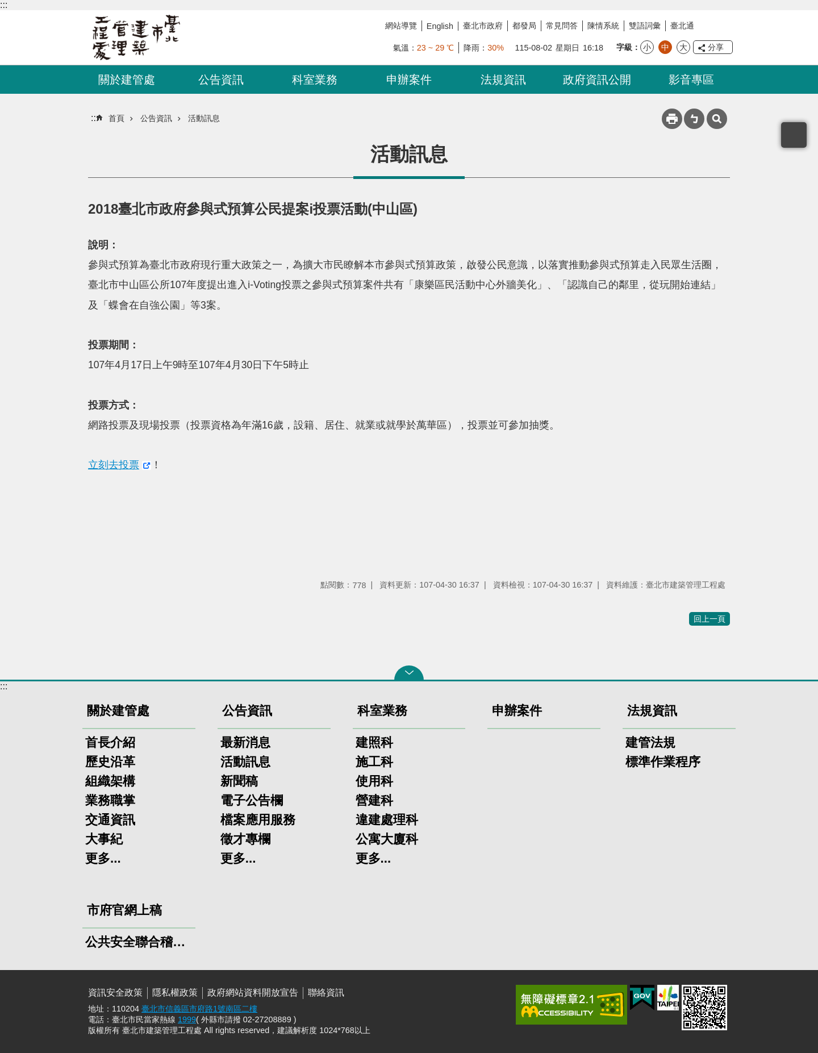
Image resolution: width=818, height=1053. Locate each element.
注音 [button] (694, 119)
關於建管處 (126, 79)
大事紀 (104, 839)
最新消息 (245, 742)
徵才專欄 (245, 839)
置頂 (794, 135)
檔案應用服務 (257, 820)
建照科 (374, 742)
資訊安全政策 (115, 992)
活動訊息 (204, 118)
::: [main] (94, 118)
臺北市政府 (483, 25)
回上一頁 (709, 618)
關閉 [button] (409, 672)
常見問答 (562, 25)
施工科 (374, 762)
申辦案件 (409, 79)
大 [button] (683, 47)
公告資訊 (221, 79)
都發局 (524, 25)
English (440, 26)
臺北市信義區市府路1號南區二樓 (199, 1008)
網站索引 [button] (717, 119)
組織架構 (110, 781)
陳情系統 (603, 25)
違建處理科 (387, 820)
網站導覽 (401, 25)
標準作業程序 (662, 762)
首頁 (116, 118)
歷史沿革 (110, 762)
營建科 (374, 800)
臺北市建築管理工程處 (136, 37)
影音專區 (691, 79)
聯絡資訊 (326, 992)
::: (3, 5)
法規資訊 (503, 79)
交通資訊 (110, 820)
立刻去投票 (113, 465)
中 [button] (665, 47)
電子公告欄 (251, 800)
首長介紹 (110, 742)
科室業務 (314, 79)
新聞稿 (239, 781)
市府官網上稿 (124, 910)
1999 (187, 1019)
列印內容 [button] (672, 119)
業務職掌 (110, 800)
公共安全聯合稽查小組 (139, 942)
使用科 (374, 781)
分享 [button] (716, 47)
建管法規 (650, 742)
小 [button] (647, 47)
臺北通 (682, 25)
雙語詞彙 (645, 25)
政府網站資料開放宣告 (252, 992)
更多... (103, 858)
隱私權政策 (175, 992)
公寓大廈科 (387, 839)
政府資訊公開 (597, 79)
